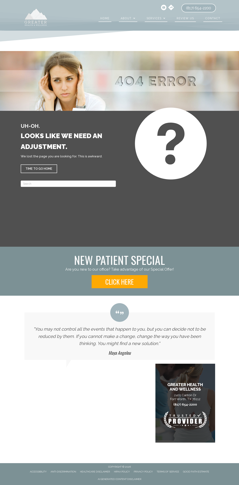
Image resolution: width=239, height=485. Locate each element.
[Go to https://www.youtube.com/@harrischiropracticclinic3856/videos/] (163, 8)
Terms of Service (168, 471)
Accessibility (38, 471)
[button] (39, 168)
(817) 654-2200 (185, 404)
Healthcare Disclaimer (95, 471)
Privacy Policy (143, 471)
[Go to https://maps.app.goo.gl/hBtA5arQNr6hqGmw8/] (171, 8)
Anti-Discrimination (63, 471)
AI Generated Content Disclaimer (119, 479)
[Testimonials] (119, 331)
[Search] (68, 184)
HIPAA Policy (122, 471)
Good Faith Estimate (196, 471)
